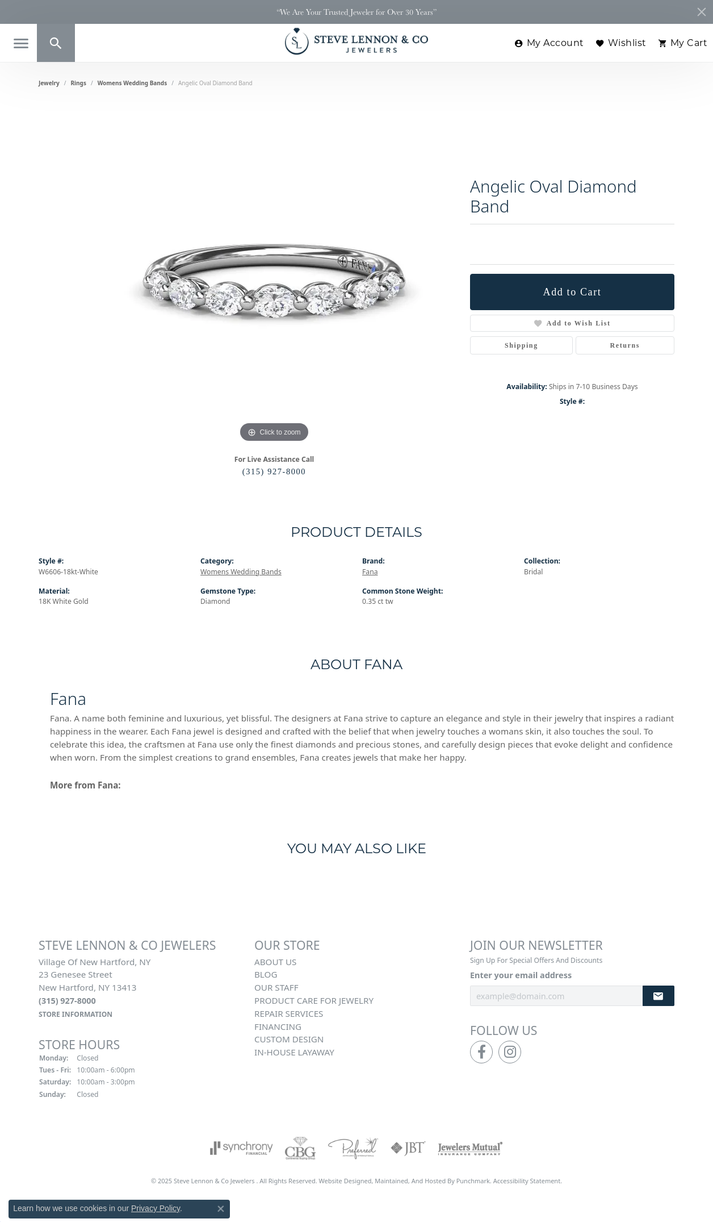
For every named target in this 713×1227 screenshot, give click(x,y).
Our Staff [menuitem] (276, 987)
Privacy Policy (155, 1208)
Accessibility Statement (527, 1180)
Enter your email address (521, 975)
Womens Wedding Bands (132, 83)
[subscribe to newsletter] (658, 996)
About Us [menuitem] (275, 961)
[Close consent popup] (220, 1208)
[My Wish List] (621, 43)
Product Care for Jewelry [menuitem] (314, 1000)
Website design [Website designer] (341, 1180)
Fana (370, 572)
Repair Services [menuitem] (288, 1013)
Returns (625, 345)
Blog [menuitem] (265, 974)
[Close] (701, 11)
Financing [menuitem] (277, 1026)
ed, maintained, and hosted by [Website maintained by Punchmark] (410, 1180)
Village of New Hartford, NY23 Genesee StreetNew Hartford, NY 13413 (94, 987)
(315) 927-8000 (274, 471)
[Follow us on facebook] (481, 1052)
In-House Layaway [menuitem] (294, 1052)
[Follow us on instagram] (509, 1052)
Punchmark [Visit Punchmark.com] (473, 1180)
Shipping (521, 345)
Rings (78, 83)
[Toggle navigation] (21, 43)
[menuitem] (241, 1148)
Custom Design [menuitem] (289, 1039)
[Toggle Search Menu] (56, 43)
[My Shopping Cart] (683, 43)
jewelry (49, 83)
